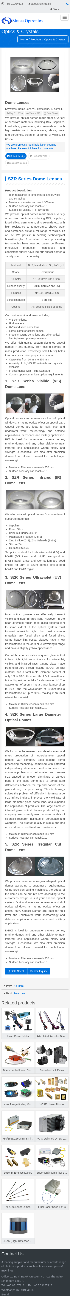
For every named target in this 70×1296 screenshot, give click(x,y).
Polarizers (19, 993)
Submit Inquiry (16, 156)
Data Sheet (51, 113)
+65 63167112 (38, 156)
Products (35, 39)
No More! (19, 985)
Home (24, 39)
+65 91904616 (14, 3)
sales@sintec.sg (41, 3)
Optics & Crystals (55, 39)
